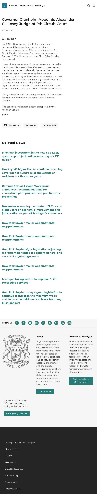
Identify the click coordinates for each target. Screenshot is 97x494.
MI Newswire (11, 125)
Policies (8, 456)
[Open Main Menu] (93, 5)
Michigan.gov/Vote (17, 413)
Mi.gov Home (11, 449)
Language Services (13, 489)
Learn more (45, 391)
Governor (31, 125)
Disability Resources (14, 469)
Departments (11, 482)
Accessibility (10, 462)
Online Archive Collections (80, 380)
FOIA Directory (11, 475)
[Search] (88, 5)
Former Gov (49, 125)
